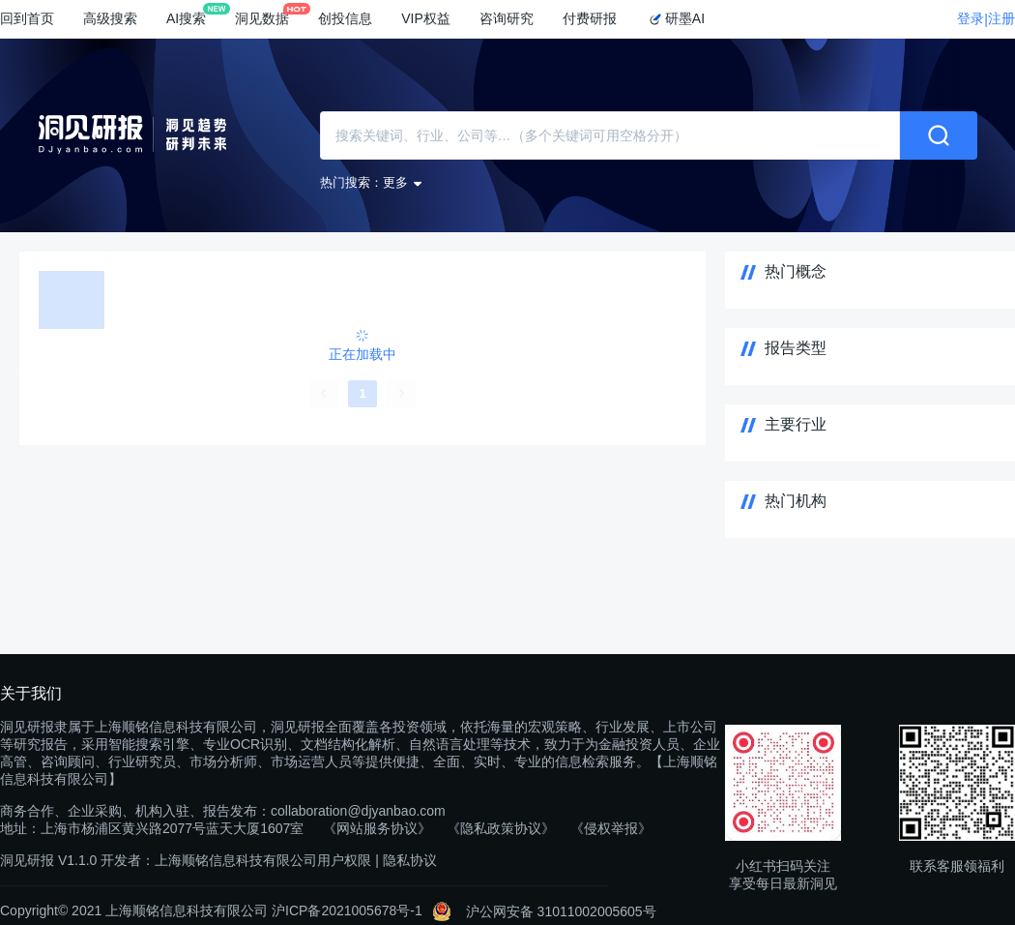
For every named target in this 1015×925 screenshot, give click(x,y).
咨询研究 (506, 18)
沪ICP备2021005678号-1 (347, 910)
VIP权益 (425, 18)
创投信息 (345, 18)
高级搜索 (110, 18)
